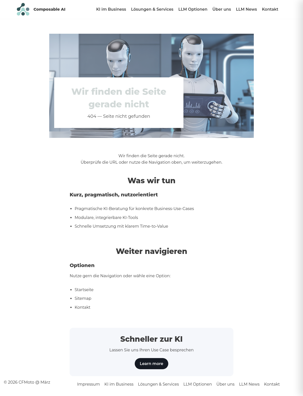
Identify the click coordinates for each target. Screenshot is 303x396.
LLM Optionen (193, 9)
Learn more (151, 363)
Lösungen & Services (152, 9)
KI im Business (111, 9)
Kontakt (270, 9)
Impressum (88, 384)
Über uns (222, 9)
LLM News (246, 9)
